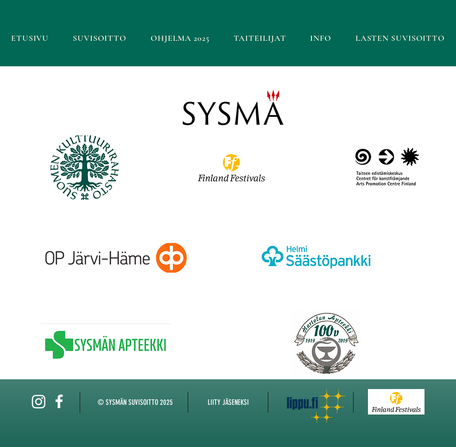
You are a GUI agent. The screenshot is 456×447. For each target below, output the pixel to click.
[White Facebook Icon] (59, 401)
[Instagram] (39, 401)
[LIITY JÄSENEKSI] (228, 402)
